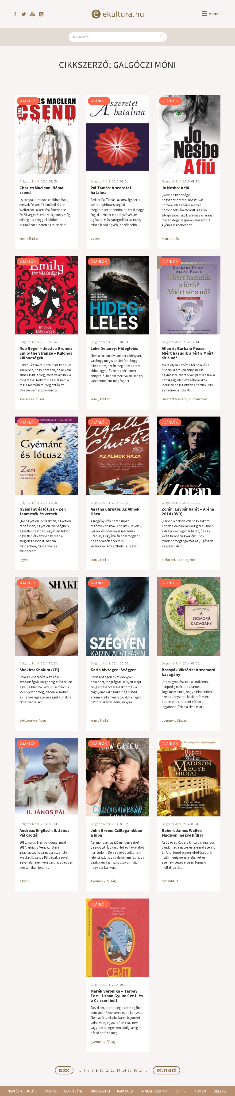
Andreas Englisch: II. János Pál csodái (44, 833)
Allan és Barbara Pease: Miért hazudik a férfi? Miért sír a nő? (188, 353)
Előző (64, 1070)
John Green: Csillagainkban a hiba (116, 833)
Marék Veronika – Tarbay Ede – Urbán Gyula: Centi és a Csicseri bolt (117, 995)
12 (112, 1070)
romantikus (170, 881)
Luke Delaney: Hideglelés (114, 348)
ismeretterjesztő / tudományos (185, 399)
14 (124, 1070)
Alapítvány (73, 1091)
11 (107, 1070)
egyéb (95, 238)
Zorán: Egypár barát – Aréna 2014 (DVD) (188, 511)
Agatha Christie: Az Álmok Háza (115, 511)
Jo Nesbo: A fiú (175, 187)
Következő (166, 1070)
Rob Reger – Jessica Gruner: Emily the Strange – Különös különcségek (45, 353)
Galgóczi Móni (29, 181)
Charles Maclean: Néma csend (41, 190)
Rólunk (50, 1091)
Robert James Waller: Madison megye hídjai (182, 833)
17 (141, 1070)
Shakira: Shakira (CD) (39, 669)
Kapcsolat (126, 1091)
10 (101, 1070)
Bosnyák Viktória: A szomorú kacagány (188, 672)
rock (193, 559)
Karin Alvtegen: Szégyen (114, 669)
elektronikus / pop (175, 559)
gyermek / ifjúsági (32, 399)
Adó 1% (201, 1091)
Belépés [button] (220, 1091)
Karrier (181, 1091)
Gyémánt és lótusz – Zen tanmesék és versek (42, 511)
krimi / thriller (29, 238)
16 (135, 1070)
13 (118, 1070)
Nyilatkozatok (154, 1091)
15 (129, 1070)
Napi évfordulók (22, 1091)
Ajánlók (28, 101)
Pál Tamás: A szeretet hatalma (111, 190)
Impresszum (99, 1091)
